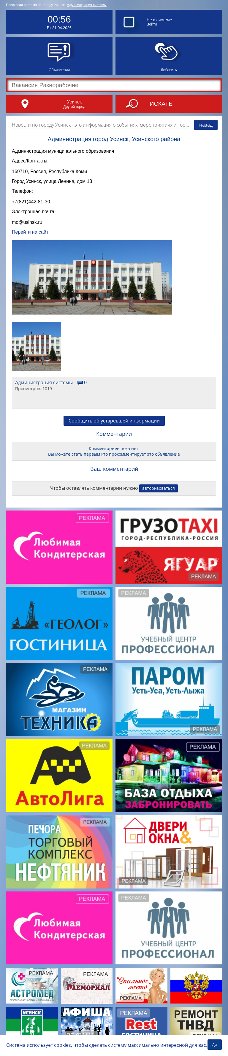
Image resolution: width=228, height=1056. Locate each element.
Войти (152, 24)
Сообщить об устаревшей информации (114, 425)
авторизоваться (158, 492)
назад (206, 125)
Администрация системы (87, 5)
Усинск (74, 101)
